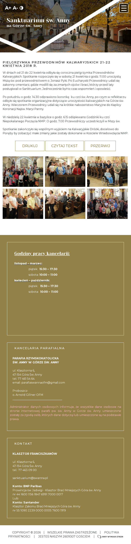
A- (15, 8)
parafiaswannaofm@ (35, 382)
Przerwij (100, 146)
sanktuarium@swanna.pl (30, 478)
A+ (8, 8)
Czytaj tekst (64, 146)
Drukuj (30, 146)
